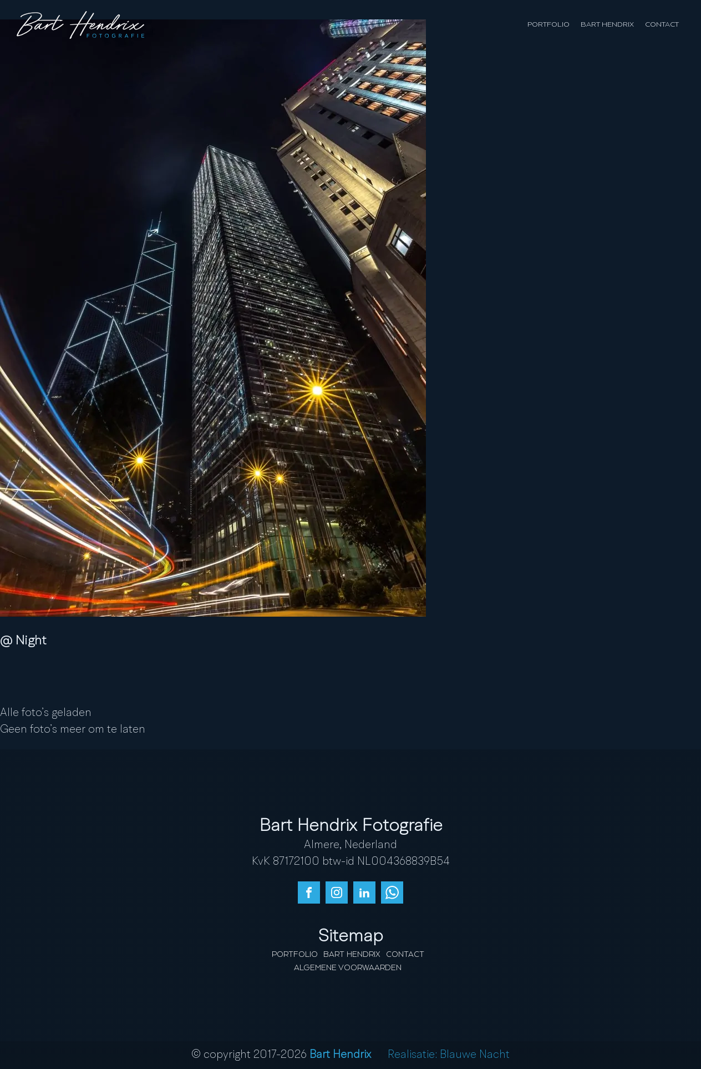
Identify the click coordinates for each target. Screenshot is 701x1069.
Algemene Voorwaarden (348, 968)
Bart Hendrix (607, 25)
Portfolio (548, 25)
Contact (662, 25)
